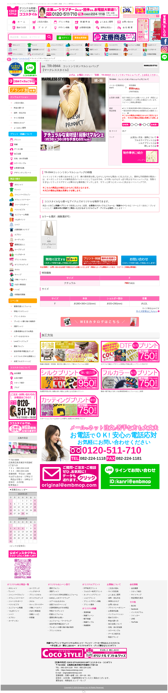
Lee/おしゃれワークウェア (59, 598)
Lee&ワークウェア (19, 341)
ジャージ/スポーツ (19, 205)
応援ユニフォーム (56, 614)
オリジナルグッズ (35, 54)
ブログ (40, 27)
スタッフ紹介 (16, 383)
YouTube (134, 622)
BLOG (133, 606)
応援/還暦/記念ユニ (112, 50)
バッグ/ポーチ (149, 50)
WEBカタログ (18, 123)
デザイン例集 (61, 27)
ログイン (64, 38)
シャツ (12, 50)
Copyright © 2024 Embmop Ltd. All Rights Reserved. (84, 688)
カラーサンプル (17, 163)
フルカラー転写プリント (93, 591)
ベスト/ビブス (111, 45)
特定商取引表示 (137, 598)
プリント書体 (89, 605)
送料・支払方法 (18, 113)
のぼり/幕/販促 (111, 54)
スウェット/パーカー (74, 46)
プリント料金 (61, 22)
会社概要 (125, 27)
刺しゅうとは (150, 146)
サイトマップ (136, 595)
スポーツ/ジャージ (93, 45)
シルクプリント (90, 598)
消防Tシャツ (91, 50)
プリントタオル (15, 54)
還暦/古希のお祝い (56, 618)
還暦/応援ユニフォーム (21, 306)
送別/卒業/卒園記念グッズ (22, 351)
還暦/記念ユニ (17, 244)
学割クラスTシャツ (19, 311)
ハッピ (127, 54)
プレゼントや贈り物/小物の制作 (61, 627)
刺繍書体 (87, 625)
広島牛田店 (23, 438)
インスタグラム (137, 612)
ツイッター (135, 616)
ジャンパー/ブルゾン (54, 46)
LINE (133, 619)
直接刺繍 (87, 612)
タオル (50, 54)
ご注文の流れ (40, 22)
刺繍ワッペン (89, 616)
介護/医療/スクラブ (35, 50)
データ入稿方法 (114, 634)
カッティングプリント (92, 595)
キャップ (71, 54)
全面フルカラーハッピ (21, 361)
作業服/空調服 (149, 54)
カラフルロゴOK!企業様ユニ (23, 356)
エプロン (51, 50)
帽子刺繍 (87, 619)
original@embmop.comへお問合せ (141, 16)
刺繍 (13, 144)
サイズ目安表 (17, 118)
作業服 (31, 618)
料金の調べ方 (17, 108)
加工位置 (15, 154)
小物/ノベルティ (92, 54)
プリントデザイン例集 (92, 601)
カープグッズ (130, 50)
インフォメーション (116, 614)
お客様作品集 (82, 27)
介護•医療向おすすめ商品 (22, 331)
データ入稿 (16, 149)
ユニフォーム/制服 (131, 45)
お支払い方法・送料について (143, 137)
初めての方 (19, 27)
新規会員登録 (80, 38)
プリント (15, 140)
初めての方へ (113, 618)
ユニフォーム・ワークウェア (60, 621)
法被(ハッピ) (34, 614)
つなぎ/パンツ (149, 45)
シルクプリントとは (147, 143)
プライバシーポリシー (116, 608)
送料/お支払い (103, 27)
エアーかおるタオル (20, 336)
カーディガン (72, 50)
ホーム (19, 22)
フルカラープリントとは (145, 140)
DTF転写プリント (90, 588)
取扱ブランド (113, 637)
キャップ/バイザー (36, 605)
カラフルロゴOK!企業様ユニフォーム (63, 595)
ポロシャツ (14, 45)
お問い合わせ (125, 22)
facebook (134, 609)
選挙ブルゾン (17, 346)
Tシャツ (32, 45)
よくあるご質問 (104, 22)
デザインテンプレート (20, 173)
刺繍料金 (82, 22)
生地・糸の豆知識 (18, 158)
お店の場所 (16, 378)
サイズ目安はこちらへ (146, 311)
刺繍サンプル (89, 622)
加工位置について (115, 624)
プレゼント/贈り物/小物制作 (23, 321)
